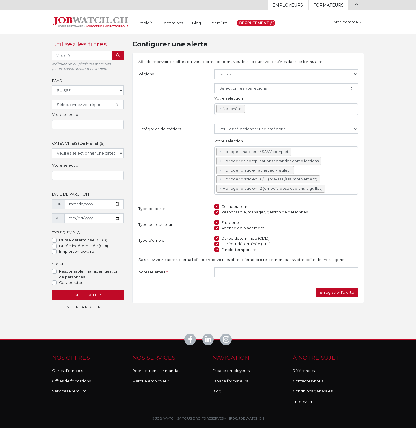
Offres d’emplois (67, 370)
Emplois (145, 23)
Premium (219, 23)
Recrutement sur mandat (156, 370)
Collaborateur (72, 282)
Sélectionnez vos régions (88, 105)
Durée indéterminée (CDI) (83, 245)
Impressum (303, 401)
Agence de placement (242, 228)
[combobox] (88, 125)
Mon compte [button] (346, 22)
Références (304, 370)
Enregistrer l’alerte (337, 292)
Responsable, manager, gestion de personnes (88, 274)
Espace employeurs (231, 370)
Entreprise (231, 222)
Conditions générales (313, 391)
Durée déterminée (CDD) (83, 240)
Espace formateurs (230, 381)
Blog (196, 23)
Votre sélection (66, 114)
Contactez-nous (308, 381)
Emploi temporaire (76, 251)
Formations (172, 23)
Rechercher (88, 295)
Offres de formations (71, 381)
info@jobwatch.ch (245, 418)
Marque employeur (150, 381)
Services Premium (69, 391)
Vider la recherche (88, 306)
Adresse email (153, 272)
